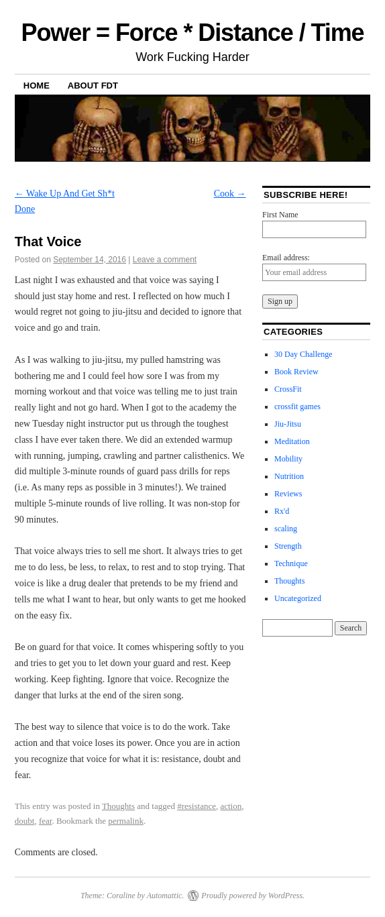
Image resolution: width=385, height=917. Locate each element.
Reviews (288, 493)
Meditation (292, 441)
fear (45, 821)
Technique (291, 563)
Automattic (164, 895)
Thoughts (118, 806)
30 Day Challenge (303, 354)
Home (36, 85)
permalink (126, 821)
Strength (288, 546)
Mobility (288, 459)
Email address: (286, 257)
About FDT (93, 85)
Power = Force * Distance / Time (192, 32)
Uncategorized (297, 598)
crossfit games (297, 406)
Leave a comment (165, 259)
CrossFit (288, 389)
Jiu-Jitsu (287, 424)
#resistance (196, 806)
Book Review (296, 371)
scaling (285, 528)
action (230, 806)
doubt (25, 821)
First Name (280, 214)
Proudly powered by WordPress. (253, 895)
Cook (230, 193)
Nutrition (289, 476)
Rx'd (281, 511)
